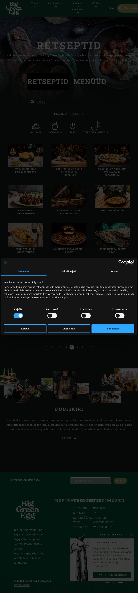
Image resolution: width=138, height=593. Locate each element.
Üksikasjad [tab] (69, 271)
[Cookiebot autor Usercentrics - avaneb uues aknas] (119, 262)
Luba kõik (113, 328)
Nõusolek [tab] (23, 271)
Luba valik (69, 328)
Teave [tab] (114, 271)
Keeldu (25, 328)
